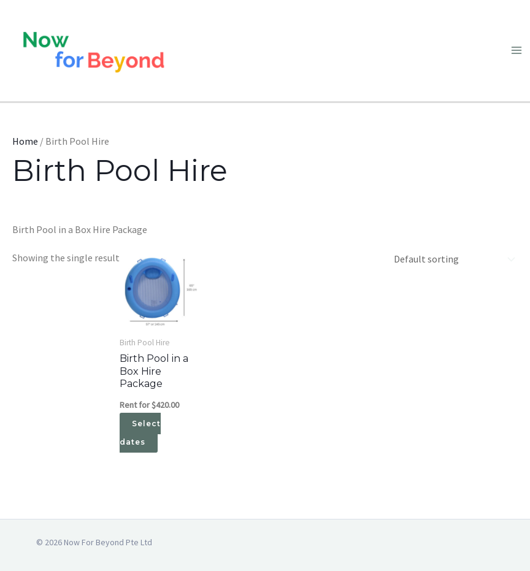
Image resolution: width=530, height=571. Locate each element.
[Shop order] (452, 259)
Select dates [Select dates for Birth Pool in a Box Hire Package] (140, 432)
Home (25, 141)
